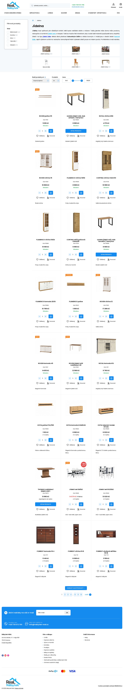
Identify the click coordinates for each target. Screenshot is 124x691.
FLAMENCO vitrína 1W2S (45, 240)
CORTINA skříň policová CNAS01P (76, 240)
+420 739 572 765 (78, 5)
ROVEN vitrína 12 (106, 302)
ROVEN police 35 (45, 116)
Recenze (87, 640)
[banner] (13, 6)
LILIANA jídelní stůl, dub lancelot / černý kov (106, 240)
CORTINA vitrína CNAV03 (106, 178)
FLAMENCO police (76, 302)
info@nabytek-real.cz (78, 7)
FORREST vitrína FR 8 (76, 551)
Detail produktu (76, 131)
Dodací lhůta (48, 657)
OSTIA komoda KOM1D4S (76, 425)
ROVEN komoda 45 (45, 363)
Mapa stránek (19, 688)
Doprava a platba (49, 650)
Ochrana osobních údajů (51, 662)
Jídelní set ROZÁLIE (106, 489)
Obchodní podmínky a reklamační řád (55, 660)
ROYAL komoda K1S (106, 363)
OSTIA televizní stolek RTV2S (106, 426)
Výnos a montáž (49, 642)
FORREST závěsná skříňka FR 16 (106, 552)
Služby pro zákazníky (50, 655)
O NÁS (46, 637)
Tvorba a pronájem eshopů (106, 686)
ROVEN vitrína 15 (45, 178)
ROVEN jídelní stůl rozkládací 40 (76, 364)
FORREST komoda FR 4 (45, 551)
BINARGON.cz (118, 686)
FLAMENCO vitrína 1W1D (76, 178)
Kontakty (46, 645)
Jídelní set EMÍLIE (76, 489)
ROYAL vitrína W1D (106, 116)
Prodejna (46, 647)
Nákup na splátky (49, 652)
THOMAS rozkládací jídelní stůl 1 (45, 490)
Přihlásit (67, 613)
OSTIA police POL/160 (45, 425)
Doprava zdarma (49, 640)
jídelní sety (52, 34)
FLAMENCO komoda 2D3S (46, 302)
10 (81, 595)
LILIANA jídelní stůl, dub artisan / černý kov (76, 117)
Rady (86, 637)
